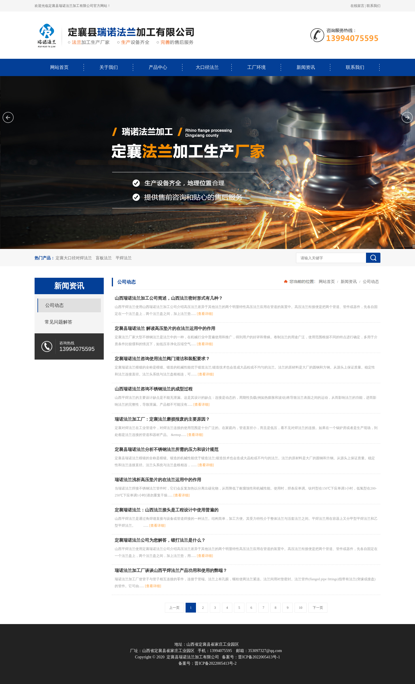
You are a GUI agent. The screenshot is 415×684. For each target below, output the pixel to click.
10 (300, 608)
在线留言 (357, 6)
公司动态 (370, 281)
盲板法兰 (104, 258)
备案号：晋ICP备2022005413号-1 (251, 657)
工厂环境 (256, 67)
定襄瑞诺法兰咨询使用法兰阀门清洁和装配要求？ (162, 358)
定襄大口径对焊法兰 (74, 258)
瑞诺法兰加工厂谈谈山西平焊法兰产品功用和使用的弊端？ (171, 570)
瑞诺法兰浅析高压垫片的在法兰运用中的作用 (158, 479)
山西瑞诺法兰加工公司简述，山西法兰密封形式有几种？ (169, 298)
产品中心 (158, 67)
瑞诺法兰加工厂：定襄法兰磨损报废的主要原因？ (162, 419)
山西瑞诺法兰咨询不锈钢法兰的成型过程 (154, 389)
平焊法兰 (124, 258)
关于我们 (108, 67)
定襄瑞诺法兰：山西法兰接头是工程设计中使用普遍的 (166, 510)
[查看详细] (205, 314)
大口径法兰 (207, 67)
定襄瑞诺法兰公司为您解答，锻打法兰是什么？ (160, 540)
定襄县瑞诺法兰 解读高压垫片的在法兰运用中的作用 (165, 328)
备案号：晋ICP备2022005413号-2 (207, 663)
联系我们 (373, 6)
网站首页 (59, 67)
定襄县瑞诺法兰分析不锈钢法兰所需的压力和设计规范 (166, 449)
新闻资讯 (306, 67)
